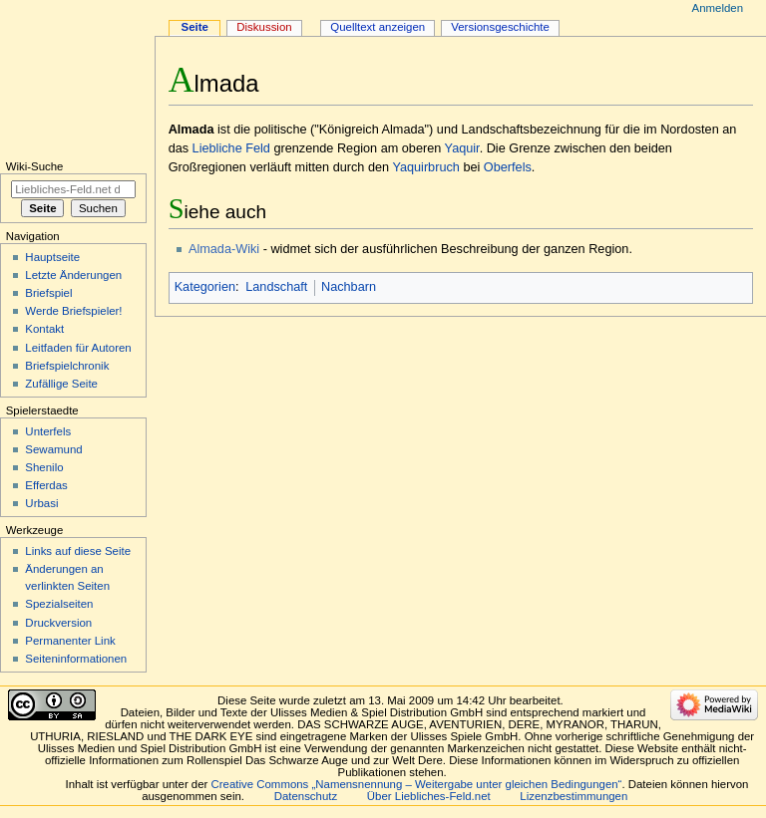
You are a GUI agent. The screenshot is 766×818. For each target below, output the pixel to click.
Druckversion (58, 623)
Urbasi (41, 503)
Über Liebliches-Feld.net (429, 796)
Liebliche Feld (231, 148)
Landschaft (276, 287)
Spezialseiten (59, 604)
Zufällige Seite (61, 384)
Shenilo (44, 467)
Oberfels (508, 167)
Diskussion (263, 27)
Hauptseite (52, 257)
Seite (195, 27)
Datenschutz (306, 796)
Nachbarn (348, 287)
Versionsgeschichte (500, 27)
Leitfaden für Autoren (78, 348)
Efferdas (46, 485)
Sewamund (53, 449)
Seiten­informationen (76, 659)
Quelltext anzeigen (377, 27)
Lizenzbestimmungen (573, 796)
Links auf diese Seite (78, 551)
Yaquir (462, 148)
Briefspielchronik (67, 366)
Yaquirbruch (425, 167)
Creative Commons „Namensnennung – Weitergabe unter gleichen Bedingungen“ (416, 784)
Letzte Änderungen (73, 275)
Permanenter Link (70, 641)
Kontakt (44, 329)
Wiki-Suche (35, 166)
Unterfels (48, 431)
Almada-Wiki (224, 249)
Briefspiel (48, 293)
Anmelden (718, 8)
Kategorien (205, 287)
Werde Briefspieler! (73, 311)
